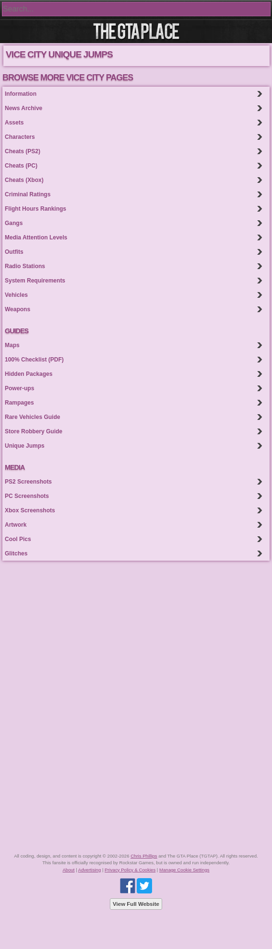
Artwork (15, 524)
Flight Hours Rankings (35, 208)
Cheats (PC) (21, 165)
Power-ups (19, 388)
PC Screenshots (27, 496)
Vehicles (16, 295)
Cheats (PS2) (22, 151)
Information (20, 93)
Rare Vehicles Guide (32, 417)
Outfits (14, 252)
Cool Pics (18, 539)
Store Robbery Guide (33, 431)
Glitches (16, 553)
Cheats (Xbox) (24, 180)
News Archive (23, 108)
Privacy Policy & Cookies (130, 869)
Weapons (17, 309)
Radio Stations (25, 266)
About (68, 869)
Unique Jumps (25, 445)
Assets (14, 122)
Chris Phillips (143, 856)
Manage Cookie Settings (184, 869)
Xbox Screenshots (30, 510)
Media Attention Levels (36, 237)
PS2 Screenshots (28, 481)
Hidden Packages (28, 374)
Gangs (14, 223)
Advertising (89, 869)
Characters (20, 137)
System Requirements (35, 280)
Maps (12, 345)
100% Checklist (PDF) (34, 359)
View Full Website (136, 904)
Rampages (19, 402)
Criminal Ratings (27, 194)
